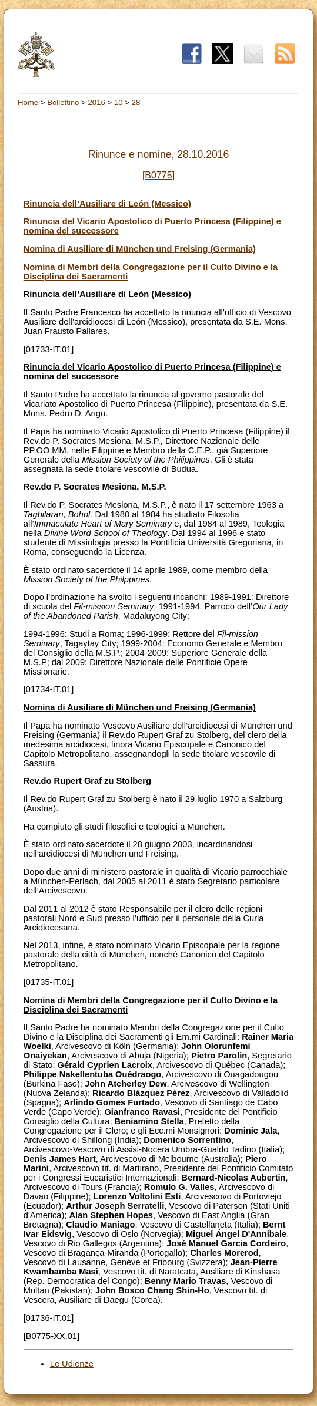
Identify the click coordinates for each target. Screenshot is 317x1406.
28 (136, 102)
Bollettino (63, 102)
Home (28, 102)
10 (118, 102)
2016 (96, 102)
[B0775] (158, 175)
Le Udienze (72, 1363)
